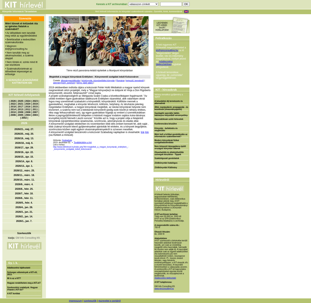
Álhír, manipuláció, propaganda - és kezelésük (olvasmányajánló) (171, 108)
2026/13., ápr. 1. (24, 166)
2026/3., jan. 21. (24, 212)
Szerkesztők (24, 233)
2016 (28, 106)
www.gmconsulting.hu (164, 288)
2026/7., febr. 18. (24, 193)
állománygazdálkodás (70, 80)
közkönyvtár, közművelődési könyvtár (98, 80)
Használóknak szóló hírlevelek (169, 119)
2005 (20, 115)
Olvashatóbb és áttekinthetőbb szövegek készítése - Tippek (169, 153)
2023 (35, 101)
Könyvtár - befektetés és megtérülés (166, 129)
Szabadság (67, 140)
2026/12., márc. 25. (24, 170)
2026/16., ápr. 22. (24, 152)
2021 (20, 103)
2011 (35, 109)
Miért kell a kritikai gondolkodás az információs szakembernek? (171, 135)
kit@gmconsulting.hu (167, 50)
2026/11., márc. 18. (24, 175)
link (143, 132)
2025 (20, 101)
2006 (13, 115)
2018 (13, 106)
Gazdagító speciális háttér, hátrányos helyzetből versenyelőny (171, 114)
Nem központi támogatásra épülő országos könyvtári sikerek (170, 147)
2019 (35, 103)
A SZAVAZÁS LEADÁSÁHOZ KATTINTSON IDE (22, 81)
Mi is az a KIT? (14, 278)
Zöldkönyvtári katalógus (166, 163)
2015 (35, 106)
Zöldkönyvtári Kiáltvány (166, 167)
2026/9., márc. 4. (24, 184)
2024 (28, 101)
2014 (13, 109)
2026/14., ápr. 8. (24, 161)
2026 (13, 101)
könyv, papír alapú (85, 83)
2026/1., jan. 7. (24, 221)
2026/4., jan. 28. (24, 207)
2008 (28, 112)
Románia (120, 80)
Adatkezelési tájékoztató (18, 268)
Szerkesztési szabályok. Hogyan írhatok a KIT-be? (22, 288)
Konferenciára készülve (166, 124)
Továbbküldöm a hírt (83, 142)
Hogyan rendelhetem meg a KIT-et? (24, 283)
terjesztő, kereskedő (135, 80)
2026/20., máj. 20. (24, 133)
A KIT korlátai (13, 293)
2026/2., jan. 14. (24, 216)
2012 (28, 109)
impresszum (75, 300)
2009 (20, 112)
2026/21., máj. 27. (24, 129)
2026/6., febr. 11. (24, 198)
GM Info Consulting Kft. (28, 237)
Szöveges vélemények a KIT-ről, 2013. (22, 273)
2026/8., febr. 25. (24, 189)
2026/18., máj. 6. (24, 143)
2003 (35, 115)
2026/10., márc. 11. (24, 179)
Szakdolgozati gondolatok (167, 158)
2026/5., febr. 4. (24, 202)
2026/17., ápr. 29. (24, 147)
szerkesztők (90, 300)
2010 (13, 112)
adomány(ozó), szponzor (64, 83)
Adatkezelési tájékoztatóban (164, 63)
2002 (24, 117)
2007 (35, 112)
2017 (20, 106)
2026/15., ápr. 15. (24, 156)
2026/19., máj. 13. (24, 138)
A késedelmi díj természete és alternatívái (169, 102)
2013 (20, 109)
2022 (13, 103)
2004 (28, 115)
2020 (28, 103)
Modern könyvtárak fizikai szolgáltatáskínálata (167, 141)
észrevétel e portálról (109, 300)
